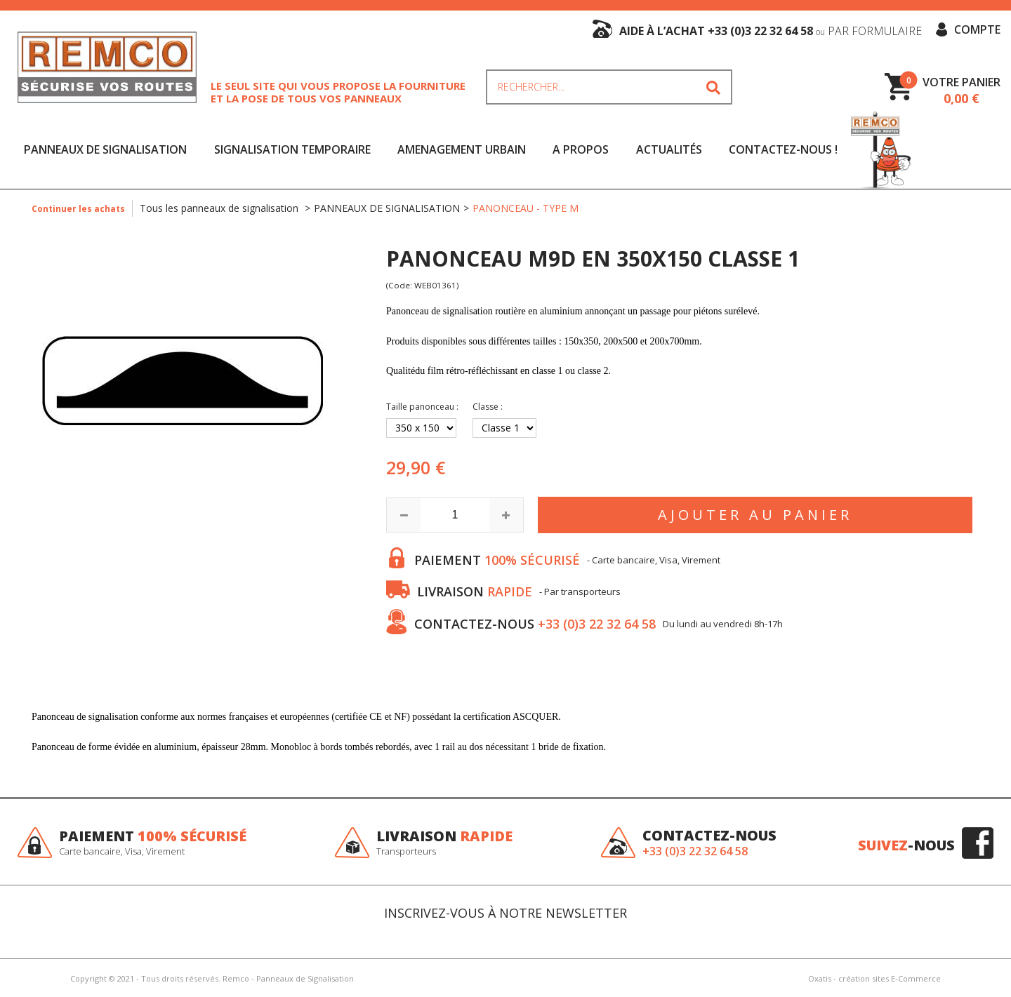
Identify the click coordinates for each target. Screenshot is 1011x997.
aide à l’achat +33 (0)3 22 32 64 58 (770, 31)
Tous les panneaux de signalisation (220, 208)
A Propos (581, 149)
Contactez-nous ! (783, 149)
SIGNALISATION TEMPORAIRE (292, 149)
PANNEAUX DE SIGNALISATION (105, 149)
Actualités (669, 149)
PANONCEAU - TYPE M (526, 208)
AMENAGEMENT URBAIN (461, 149)
